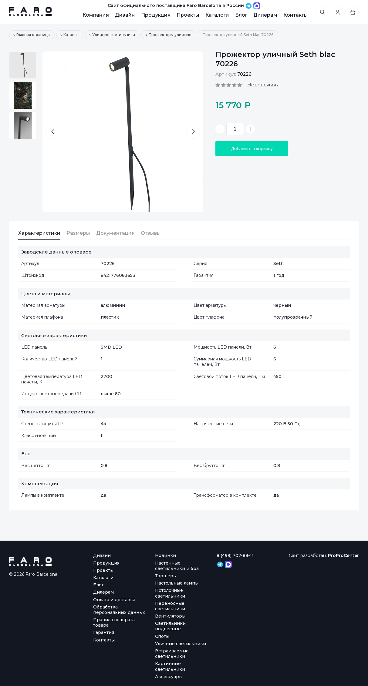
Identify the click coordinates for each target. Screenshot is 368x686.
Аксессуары (168, 676)
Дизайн (125, 15)
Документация (115, 233)
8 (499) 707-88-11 (235, 555)
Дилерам (265, 15)
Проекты (188, 15)
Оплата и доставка (114, 599)
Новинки (165, 555)
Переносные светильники (170, 606)
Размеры (78, 233)
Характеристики (39, 233)
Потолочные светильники (170, 593)
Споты (162, 636)
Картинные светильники (170, 666)
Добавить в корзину (252, 148)
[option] (22, 65)
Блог (241, 15)
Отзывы (151, 233)
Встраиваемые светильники (172, 653)
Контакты (295, 15)
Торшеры (166, 575)
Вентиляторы (170, 616)
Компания (96, 15)
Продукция (155, 15)
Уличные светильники (180, 643)
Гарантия (103, 632)
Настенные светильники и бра (177, 565)
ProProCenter (343, 555)
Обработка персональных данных (119, 609)
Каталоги (217, 15)
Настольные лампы (176, 583)
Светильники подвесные (170, 626)
